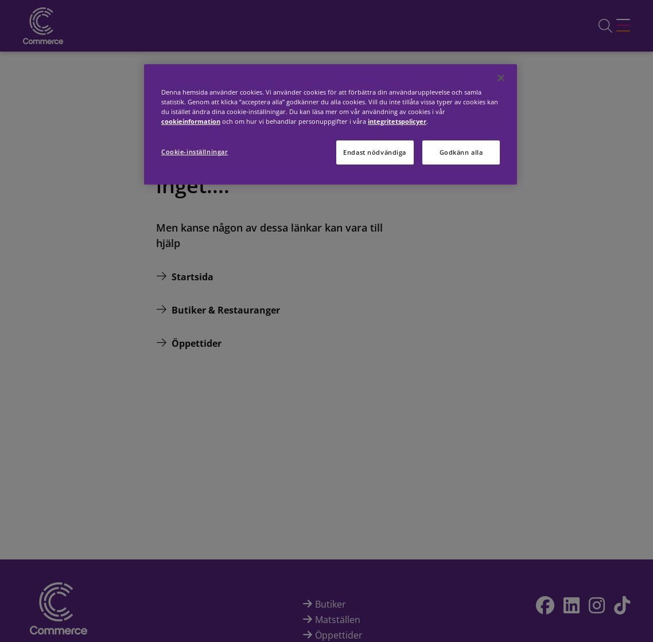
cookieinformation (190, 121)
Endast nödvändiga (374, 152)
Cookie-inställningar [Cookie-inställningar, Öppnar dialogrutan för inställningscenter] (194, 151)
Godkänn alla (461, 152)
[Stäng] (501, 78)
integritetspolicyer (397, 121)
